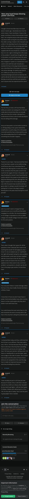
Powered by (14, 478)
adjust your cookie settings (19, 488)
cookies (9, 487)
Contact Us (16, 473)
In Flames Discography (6, 142)
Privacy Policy (8, 473)
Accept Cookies (8, 496)
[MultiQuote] (2, 150)
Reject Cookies (22, 496)
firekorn (7, 100)
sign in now (9, 407)
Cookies (22, 473)
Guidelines (21, 485)
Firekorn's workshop (6, 140)
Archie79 (7, 23)
